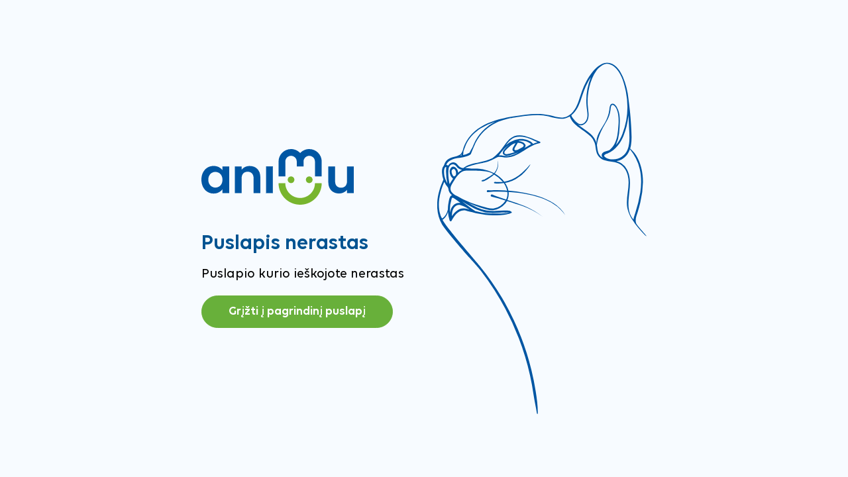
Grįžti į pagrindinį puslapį (297, 311)
